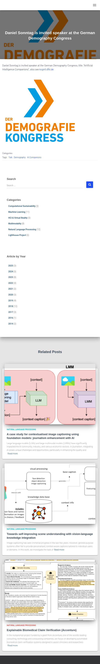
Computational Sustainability (21, 206)
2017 (10, 312)
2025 (10, 265)
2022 (10, 283)
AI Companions (34, 157)
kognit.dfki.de (46, 69)
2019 (10, 300)
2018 (10, 306)
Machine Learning (16, 212)
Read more (13, 453)
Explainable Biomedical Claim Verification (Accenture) (42, 630)
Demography (19, 157)
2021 (10, 289)
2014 (10, 324)
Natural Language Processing (22, 229)
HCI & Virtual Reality (17, 218)
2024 (10, 271)
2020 (10, 294)
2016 (10, 318)
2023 (10, 277)
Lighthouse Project (17, 235)
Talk (10, 157)
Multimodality (14, 223)
